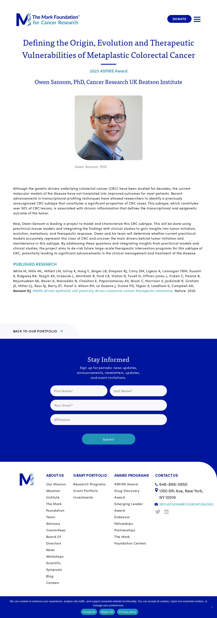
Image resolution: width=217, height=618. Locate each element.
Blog (50, 576)
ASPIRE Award (126, 484)
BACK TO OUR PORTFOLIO (35, 331)
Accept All (89, 611)
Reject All (107, 611)
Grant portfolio (85, 490)
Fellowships (123, 523)
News (50, 549)
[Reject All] (212, 607)
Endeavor (122, 517)
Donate (179, 18)
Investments (83, 497)
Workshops (55, 556)
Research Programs (89, 484)
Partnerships (124, 530)
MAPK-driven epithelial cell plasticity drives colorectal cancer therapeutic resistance (102, 290)
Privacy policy (127, 611)
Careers (52, 582)
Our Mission (56, 484)
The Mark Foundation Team (55, 510)
